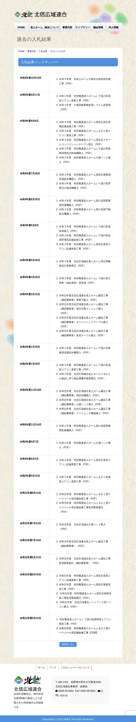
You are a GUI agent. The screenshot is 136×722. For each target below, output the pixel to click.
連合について (52, 27)
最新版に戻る (68, 644)
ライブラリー (82, 27)
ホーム (41, 667)
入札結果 (43, 51)
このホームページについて (75, 667)
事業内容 (67, 27)
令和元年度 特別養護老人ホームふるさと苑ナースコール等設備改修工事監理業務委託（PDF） (85, 507)
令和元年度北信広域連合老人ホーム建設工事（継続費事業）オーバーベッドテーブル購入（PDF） (83, 322)
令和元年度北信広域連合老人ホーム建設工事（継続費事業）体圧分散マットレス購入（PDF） (83, 308)
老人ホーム (36, 27)
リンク (52, 667)
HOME (21, 27)
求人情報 (113, 27)
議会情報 (98, 27)
